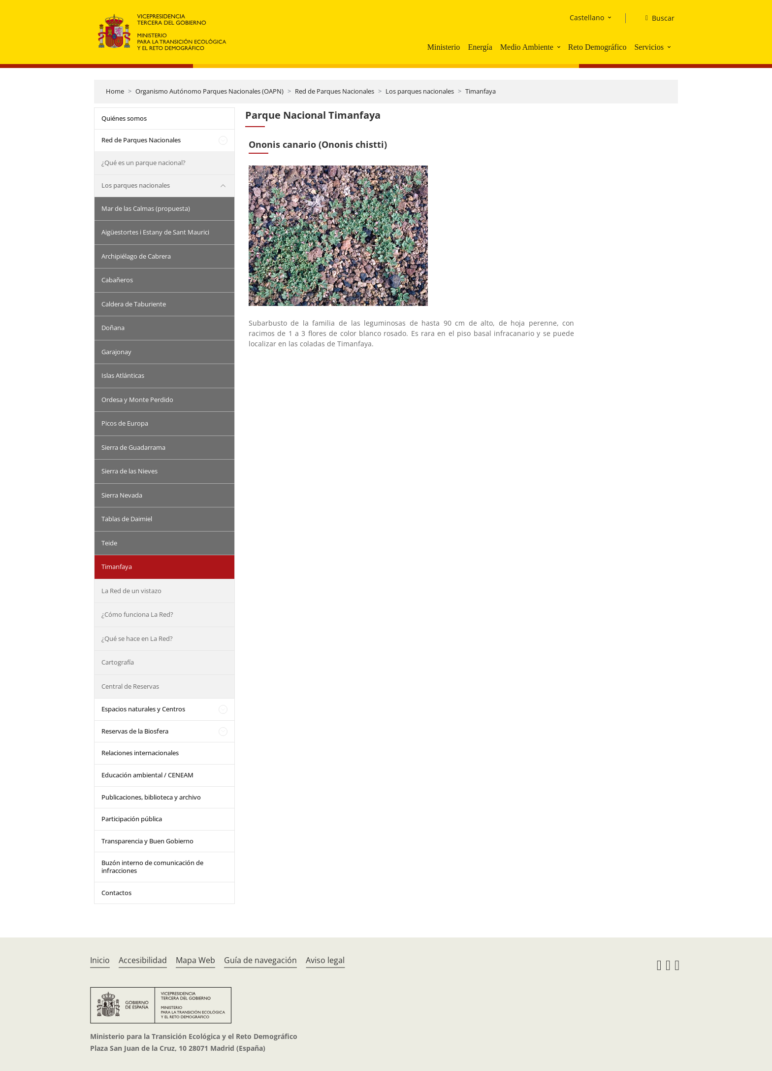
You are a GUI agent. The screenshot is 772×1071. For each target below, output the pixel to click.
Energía (480, 47)
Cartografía (117, 662)
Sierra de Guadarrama (133, 447)
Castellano (587, 17)
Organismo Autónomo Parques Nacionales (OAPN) (209, 91)
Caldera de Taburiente (133, 304)
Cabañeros (117, 279)
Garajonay (116, 351)
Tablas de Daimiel (126, 518)
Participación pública (131, 818)
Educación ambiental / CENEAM (147, 774)
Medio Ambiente (526, 47)
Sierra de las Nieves (129, 471)
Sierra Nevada (121, 495)
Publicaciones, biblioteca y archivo (151, 797)
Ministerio (443, 47)
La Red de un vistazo (131, 590)
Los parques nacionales (420, 91)
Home (115, 91)
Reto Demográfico (597, 47)
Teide (109, 542)
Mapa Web (195, 960)
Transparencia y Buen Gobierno (147, 841)
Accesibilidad (143, 960)
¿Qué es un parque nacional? (143, 162)
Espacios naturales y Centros (143, 708)
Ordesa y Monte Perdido (137, 399)
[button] (559, 46)
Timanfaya (480, 91)
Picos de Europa (124, 423)
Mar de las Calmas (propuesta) (145, 208)
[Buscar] (656, 18)
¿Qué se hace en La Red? (137, 638)
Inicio (100, 960)
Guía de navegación (260, 960)
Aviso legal (325, 960)
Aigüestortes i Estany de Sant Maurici (155, 232)
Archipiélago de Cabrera (136, 256)
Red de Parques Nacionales (334, 91)
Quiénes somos (124, 118)
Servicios (649, 47)
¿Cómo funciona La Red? (137, 614)
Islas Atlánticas (122, 375)
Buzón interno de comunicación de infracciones (152, 866)
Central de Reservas (130, 686)
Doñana (113, 327)
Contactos (116, 892)
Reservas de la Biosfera (134, 731)
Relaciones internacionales (140, 752)
